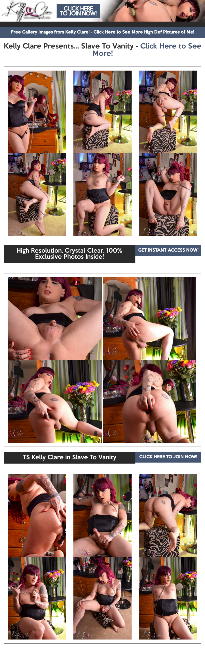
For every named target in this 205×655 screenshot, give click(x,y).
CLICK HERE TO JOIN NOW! (168, 457)
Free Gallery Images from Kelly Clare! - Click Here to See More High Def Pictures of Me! (102, 32)
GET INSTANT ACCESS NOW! (168, 250)
